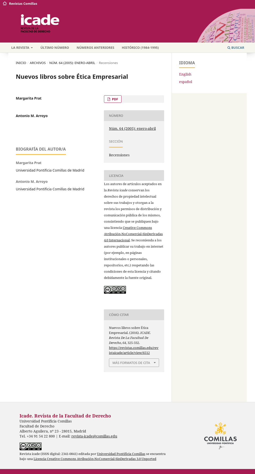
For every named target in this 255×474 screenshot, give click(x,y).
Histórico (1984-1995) (140, 47)
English (185, 74)
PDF (114, 99)
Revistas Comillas (23, 3)
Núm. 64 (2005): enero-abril (72, 63)
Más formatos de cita (131, 362)
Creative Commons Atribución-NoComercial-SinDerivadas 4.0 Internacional (133, 233)
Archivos (38, 63)
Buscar (235, 47)
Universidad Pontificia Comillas (121, 454)
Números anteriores (95, 47)
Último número (54, 47)
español (185, 81)
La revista (20, 47)
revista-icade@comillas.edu (94, 436)
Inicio (21, 63)
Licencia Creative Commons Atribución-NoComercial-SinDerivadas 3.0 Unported (95, 459)
